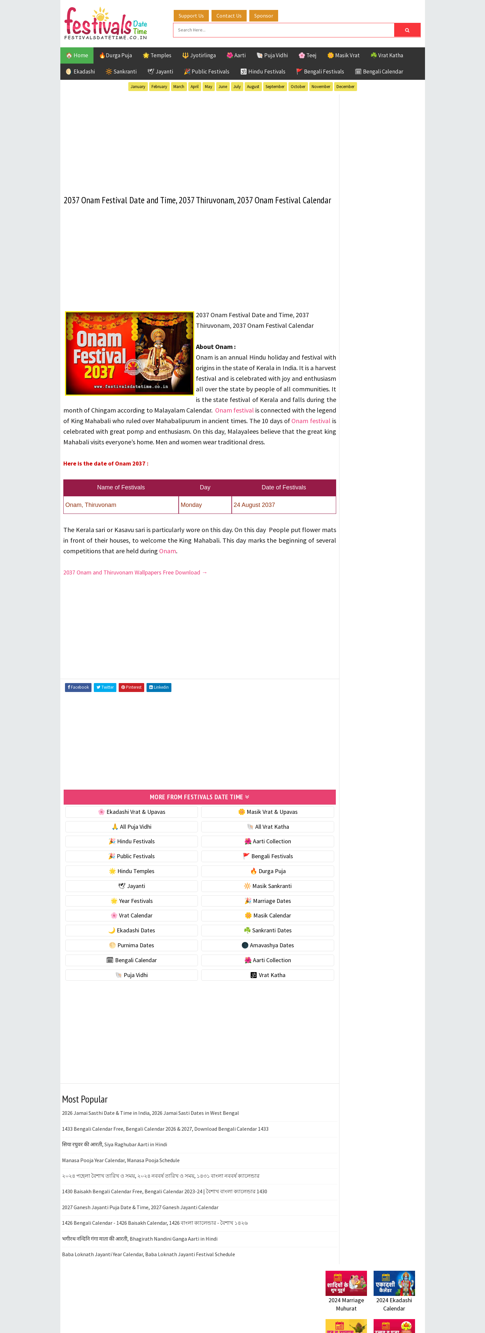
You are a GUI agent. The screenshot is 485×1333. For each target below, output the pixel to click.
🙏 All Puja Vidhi (125, 858)
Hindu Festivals (346, 679)
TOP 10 (400, 714)
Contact (332, 885)
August (253, 85)
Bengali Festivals (348, 668)
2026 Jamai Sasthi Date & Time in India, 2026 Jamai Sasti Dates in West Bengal (150, 1145)
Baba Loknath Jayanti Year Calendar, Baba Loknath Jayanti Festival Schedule (148, 1286)
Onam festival (284, 432)
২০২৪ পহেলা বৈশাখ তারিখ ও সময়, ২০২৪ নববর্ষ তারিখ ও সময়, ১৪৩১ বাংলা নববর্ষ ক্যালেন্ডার (161, 1207)
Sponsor (270, 14)
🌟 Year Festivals (125, 932)
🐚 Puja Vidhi (272, 54)
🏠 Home (77, 54)
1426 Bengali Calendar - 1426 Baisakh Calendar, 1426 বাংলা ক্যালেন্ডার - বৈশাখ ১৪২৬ (155, 1254)
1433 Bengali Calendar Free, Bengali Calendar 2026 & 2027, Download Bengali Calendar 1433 (165, 1160)
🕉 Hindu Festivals (262, 70)
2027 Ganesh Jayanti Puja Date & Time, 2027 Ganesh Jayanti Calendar (140, 1239)
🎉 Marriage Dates (249, 932)
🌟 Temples (157, 54)
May (208, 85)
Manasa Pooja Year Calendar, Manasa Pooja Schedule (121, 1192)
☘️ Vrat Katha (386, 54)
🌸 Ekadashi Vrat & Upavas (125, 843)
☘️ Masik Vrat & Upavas (354, 413)
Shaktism (372, 714)
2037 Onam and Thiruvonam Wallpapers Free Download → (136, 605)
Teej (331, 725)
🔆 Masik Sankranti (250, 917)
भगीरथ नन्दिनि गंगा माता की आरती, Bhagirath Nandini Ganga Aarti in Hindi (139, 1270)
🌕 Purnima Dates (125, 977)
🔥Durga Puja (115, 54)
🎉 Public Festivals (206, 70)
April (195, 85)
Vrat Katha (388, 725)
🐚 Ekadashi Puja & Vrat (354, 399)
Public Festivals (346, 702)
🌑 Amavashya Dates (249, 977)
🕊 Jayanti (160, 70)
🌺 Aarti (236, 54)
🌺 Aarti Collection (249, 873)
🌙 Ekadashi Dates (125, 962)
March (178, 85)
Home (329, 863)
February (159, 85)
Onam (225, 583)
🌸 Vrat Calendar (125, 947)
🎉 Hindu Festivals (125, 873)
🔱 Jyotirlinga (199, 54)
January (138, 85)
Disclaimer (335, 896)
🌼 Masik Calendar (249, 947)
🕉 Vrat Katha (250, 1007)
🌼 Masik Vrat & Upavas (249, 843)
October (298, 85)
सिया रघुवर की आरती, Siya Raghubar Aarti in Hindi (114, 1176)
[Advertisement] (187, 138)
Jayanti (383, 679)
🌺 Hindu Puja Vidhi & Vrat (357, 440)
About (329, 874)
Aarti (380, 656)
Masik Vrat (377, 691)
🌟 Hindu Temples (126, 903)
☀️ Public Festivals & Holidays (361, 454)
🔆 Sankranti (121, 70)
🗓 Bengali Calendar (379, 70)
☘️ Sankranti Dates (250, 962)
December (345, 85)
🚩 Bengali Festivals (320, 70)
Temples (355, 725)
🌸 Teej (307, 54)
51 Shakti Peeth (345, 656)
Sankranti (339, 714)
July (237, 85)
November (321, 85)
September (275, 85)
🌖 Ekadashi (80, 70)
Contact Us (235, 14)
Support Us (198, 14)
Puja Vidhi (388, 702)
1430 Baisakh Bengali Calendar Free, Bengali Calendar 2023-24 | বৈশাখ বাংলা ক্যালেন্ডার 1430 (164, 1223)
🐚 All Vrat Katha (249, 858)
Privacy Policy (339, 908)
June (222, 85)
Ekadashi (390, 668)
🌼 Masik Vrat (343, 54)
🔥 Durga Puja (250, 903)
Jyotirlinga (341, 691)
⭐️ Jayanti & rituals (348, 426)
